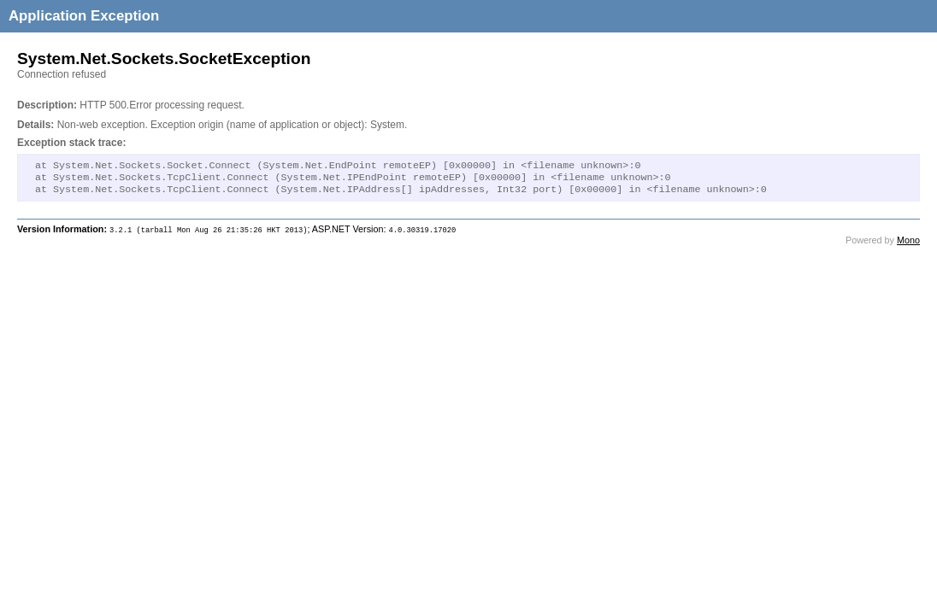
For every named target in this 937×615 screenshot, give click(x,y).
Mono (908, 245)
